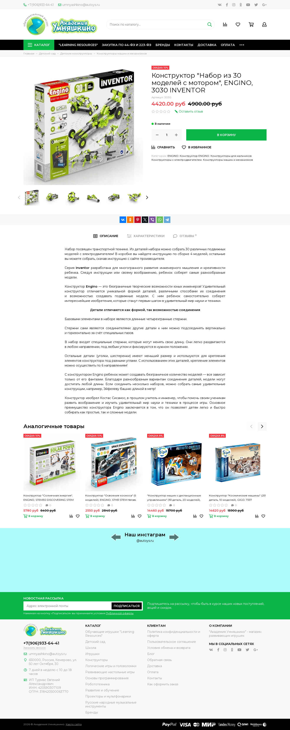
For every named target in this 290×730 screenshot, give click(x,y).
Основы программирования (107, 678)
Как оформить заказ (162, 684)
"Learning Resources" (78, 45)
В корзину (226, 135)
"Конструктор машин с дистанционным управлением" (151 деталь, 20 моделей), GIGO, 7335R (174, 498)
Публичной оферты (119, 613)
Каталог (39, 45)
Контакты (183, 45)
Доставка (207, 45)
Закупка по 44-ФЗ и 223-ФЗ (126, 45)
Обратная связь (159, 660)
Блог (151, 654)
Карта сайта (74, 724)
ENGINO (173, 155)
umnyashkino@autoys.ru (79, 5)
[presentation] (19, 197)
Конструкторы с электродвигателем (177, 159)
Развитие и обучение (102, 690)
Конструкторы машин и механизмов (228, 159)
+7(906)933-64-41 (38, 5)
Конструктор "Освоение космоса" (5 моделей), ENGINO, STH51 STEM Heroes (110, 497)
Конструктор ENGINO (194, 155)
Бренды (163, 45)
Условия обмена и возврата (168, 648)
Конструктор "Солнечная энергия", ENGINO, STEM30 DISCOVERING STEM (48, 497)
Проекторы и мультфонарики (108, 696)
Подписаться (127, 606)
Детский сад (95, 642)
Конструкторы (96, 660)
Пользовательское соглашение (171, 642)
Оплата (228, 45)
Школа (90, 648)
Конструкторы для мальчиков (231, 155)
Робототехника (97, 684)
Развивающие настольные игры (110, 672)
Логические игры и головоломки (110, 666)
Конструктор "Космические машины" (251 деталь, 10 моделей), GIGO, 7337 (237, 497)
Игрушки (92, 654)
